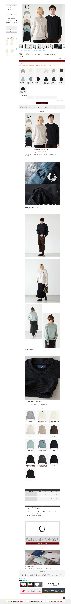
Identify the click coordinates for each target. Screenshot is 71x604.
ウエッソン (8, 23)
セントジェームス (13, 22)
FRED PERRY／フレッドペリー (29, 50)
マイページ (9, 7)
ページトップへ (64, 598)
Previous (20, 24)
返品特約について (22, 578)
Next (64, 24)
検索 (16, 20)
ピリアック (12, 23)
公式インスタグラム (11, 55)
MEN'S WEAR (36, 50)
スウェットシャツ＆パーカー (43, 50)
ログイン (11, 14)
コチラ (33, 501)
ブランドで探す (22, 50)
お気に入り (9, 9)
